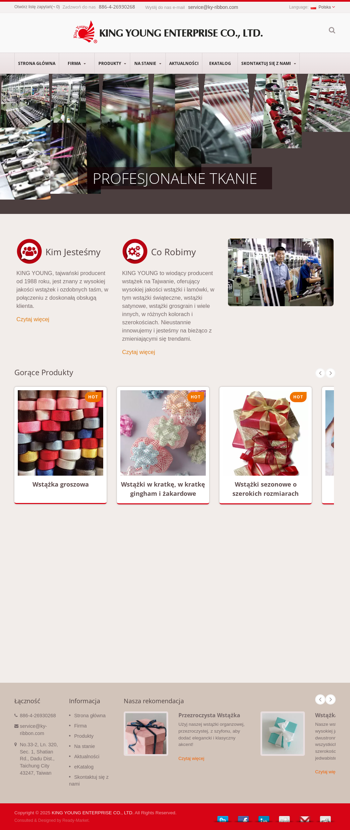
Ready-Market (76, 820)
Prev (320, 373)
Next (330, 373)
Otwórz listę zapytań (32, 6)
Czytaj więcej (32, 319)
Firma (76, 63)
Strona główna (37, 63)
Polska (321, 7)
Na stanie (147, 63)
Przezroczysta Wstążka (209, 715)
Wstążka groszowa (60, 484)
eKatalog (220, 63)
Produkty (112, 63)
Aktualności (184, 63)
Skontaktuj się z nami (268, 63)
